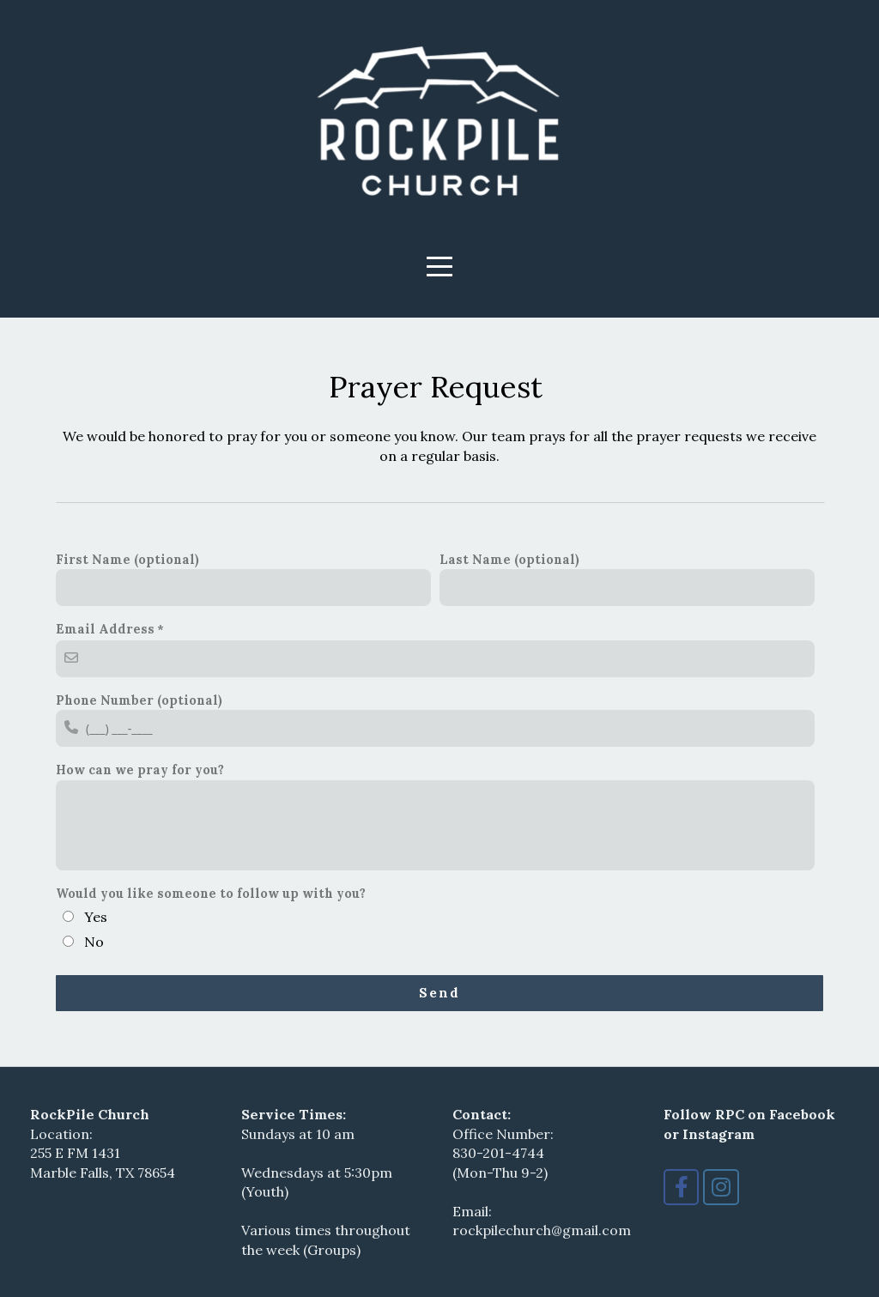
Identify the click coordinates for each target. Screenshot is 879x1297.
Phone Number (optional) (139, 700)
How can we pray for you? (140, 769)
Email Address (105, 629)
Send (439, 993)
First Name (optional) (127, 559)
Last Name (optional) (509, 559)
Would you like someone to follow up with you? (211, 893)
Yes (95, 916)
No (94, 941)
